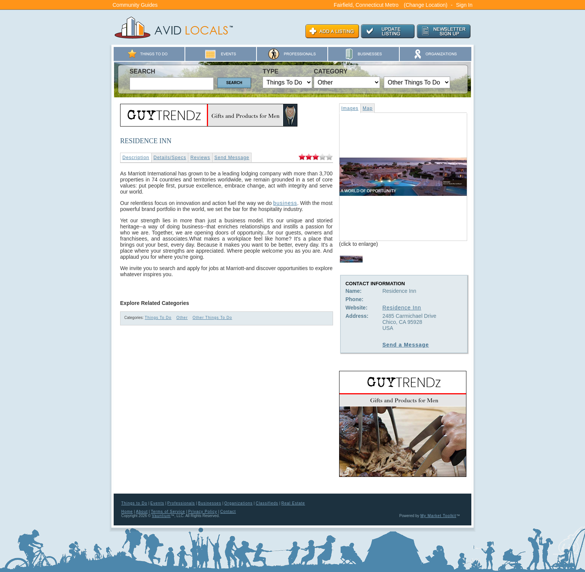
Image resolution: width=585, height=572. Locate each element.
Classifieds (267, 503)
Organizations (238, 503)
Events (157, 503)
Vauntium (161, 516)
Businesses (209, 503)
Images (349, 108)
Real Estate (293, 503)
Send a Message (405, 345)
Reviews (200, 157)
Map (367, 108)
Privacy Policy (202, 511)
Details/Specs (169, 157)
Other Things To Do (212, 318)
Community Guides (135, 5)
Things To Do (158, 318)
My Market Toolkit (438, 516)
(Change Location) (425, 5)
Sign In (464, 5)
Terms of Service (168, 511)
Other (182, 318)
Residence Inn (401, 308)
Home (127, 511)
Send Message (231, 157)
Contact (228, 511)
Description (135, 157)
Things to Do (134, 503)
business (285, 203)
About (142, 511)
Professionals (181, 503)
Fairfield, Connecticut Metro (366, 5)
